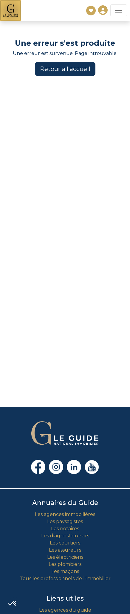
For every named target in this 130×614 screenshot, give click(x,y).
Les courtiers (65, 543)
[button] (12, 604)
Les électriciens (65, 557)
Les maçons (65, 571)
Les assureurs (65, 550)
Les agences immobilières (65, 514)
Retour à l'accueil (65, 68)
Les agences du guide (65, 610)
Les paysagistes (65, 521)
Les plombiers (65, 564)
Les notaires (65, 528)
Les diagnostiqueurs (65, 536)
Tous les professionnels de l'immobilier (65, 578)
